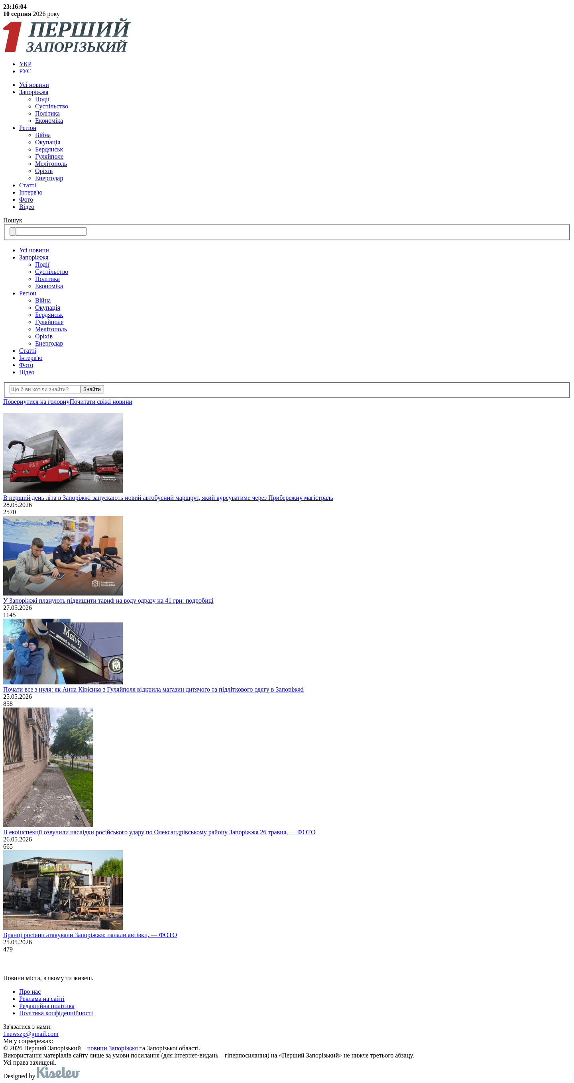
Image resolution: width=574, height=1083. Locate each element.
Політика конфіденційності (56, 1013)
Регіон (27, 127)
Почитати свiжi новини (100, 401)
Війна (43, 135)
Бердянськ (49, 149)
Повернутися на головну (36, 401)
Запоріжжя (33, 91)
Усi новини (34, 84)
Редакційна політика (47, 1005)
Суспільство (51, 106)
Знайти (92, 389)
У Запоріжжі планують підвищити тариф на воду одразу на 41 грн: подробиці (108, 600)
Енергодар (49, 178)
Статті (27, 185)
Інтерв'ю (30, 192)
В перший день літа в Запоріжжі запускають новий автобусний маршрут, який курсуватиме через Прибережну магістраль (168, 497)
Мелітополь (51, 163)
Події (42, 99)
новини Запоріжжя (112, 1048)
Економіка (49, 120)
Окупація (47, 142)
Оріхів (44, 170)
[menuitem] (295, 64)
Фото (26, 199)
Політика (47, 113)
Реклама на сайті (42, 998)
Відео (26, 206)
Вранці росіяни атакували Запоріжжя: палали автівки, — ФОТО (90, 935)
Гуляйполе (49, 156)
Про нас (30, 991)
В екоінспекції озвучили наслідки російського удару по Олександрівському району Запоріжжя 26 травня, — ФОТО (159, 832)
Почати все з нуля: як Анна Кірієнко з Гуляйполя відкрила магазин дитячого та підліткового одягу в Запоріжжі (153, 689)
